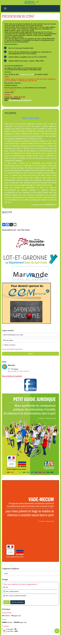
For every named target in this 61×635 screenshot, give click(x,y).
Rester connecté (9, 345)
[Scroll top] (56, 630)
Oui (7, 587)
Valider (30, 354)
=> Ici (6, 573)
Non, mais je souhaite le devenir (16, 596)
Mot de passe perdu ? (17, 349)
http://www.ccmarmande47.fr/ (20, 100)
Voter (7, 602)
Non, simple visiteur (12, 591)
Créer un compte (6, 349)
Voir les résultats (18, 602)
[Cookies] (4, 630)
